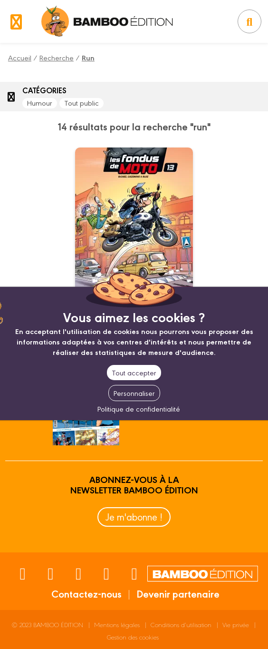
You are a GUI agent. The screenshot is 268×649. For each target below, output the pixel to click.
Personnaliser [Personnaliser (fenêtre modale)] (134, 393)
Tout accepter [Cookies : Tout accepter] (134, 372)
